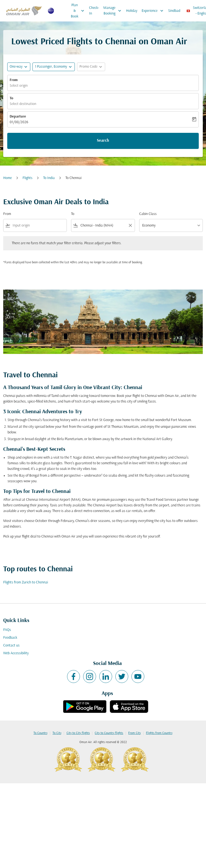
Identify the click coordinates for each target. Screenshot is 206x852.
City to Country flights (109, 733)
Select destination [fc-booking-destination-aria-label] (23, 104)
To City (57, 733)
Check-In (94, 11)
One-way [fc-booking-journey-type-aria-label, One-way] (16, 67)
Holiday (131, 11)
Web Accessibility (16, 653)
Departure (18, 117)
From (14, 80)
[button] (53, 67)
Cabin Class (148, 214)
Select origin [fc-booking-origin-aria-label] (19, 86)
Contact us (11, 645)
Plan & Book (79, 10)
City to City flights (78, 733)
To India (49, 178)
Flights (27, 178)
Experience (154, 10)
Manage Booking (113, 10)
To (11, 98)
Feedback (10, 638)
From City (134, 733)
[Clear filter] (130, 225)
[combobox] (38, 225)
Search (103, 140)
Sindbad (174, 11)
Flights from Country (159, 733)
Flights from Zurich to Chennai (25, 582)
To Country (40, 733)
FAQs (7, 630)
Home (7, 178)
